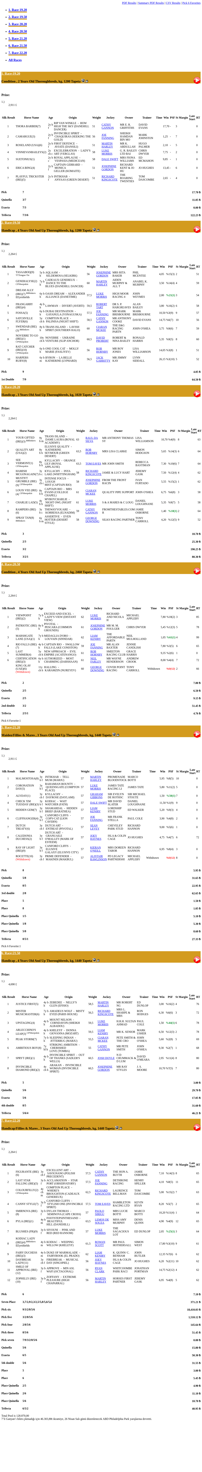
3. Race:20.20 (10, 387)
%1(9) (169, 802)
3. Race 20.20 (17, 24)
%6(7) (169, 319)
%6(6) (169, 1012)
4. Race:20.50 (10, 564)
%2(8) (169, 1039)
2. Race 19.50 (17, 17)
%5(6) (169, 827)
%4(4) (169, 660)
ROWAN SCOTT (100, 1243)
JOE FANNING (108, 136)
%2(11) (170, 1261)
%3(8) (169, 350)
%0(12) (170, 668)
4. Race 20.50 (17, 31)
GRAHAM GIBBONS (96, 796)
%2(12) (170, 1269)
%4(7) (169, 837)
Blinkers (32, 293)
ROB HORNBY (102, 350)
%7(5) (169, 1068)
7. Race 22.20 (17, 53)
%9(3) (169, 809)
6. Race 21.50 (17, 45)
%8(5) (169, 778)
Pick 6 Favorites (191, 2)
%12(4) (172, 472)
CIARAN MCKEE (101, 328)
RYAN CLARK (99, 1270)
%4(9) (171, 439)
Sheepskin (23, 284)
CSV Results (173, 2)
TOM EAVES (93, 463)
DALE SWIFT (110, 159)
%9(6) (169, 328)
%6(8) (171, 492)
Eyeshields (23, 297)
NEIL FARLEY (95, 660)
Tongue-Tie (24, 275)
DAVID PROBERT (102, 339)
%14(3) (172, 451)
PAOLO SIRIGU (99, 1212)
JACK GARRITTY (103, 359)
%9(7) (171, 502)
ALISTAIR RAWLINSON (98, 858)
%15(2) (172, 481)
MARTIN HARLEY (107, 145)
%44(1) (170, 1022)
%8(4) (169, 849)
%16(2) (170, 305)
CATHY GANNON (108, 126)
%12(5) (172, 519)
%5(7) (169, 1203)
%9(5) (169, 339)
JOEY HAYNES (95, 837)
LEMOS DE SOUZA (102, 1221)
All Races (15, 60)
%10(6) (172, 463)
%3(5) (169, 645)
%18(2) (170, 616)
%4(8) (169, 818)
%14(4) (170, 283)
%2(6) (169, 653)
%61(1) (170, 637)
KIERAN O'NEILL (95, 849)
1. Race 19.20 (17, 10)
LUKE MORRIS (107, 152)
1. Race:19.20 (10, 73)
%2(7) (169, 1047)
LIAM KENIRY (95, 637)
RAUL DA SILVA (92, 439)
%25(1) (170, 1231)
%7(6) (169, 1254)
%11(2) (170, 787)
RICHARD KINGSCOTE (110, 178)
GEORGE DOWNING (92, 520)
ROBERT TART (101, 306)
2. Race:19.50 (10, 222)
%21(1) (170, 295)
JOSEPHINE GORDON (109, 168)
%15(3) (170, 274)
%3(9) (169, 312)
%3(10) (170, 359)
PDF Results (129, 2)
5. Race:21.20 (10, 727)
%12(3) (170, 627)
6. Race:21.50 (10, 953)
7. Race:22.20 (10, 1120)
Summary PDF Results (151, 2)
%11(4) (170, 1058)
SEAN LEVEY (94, 827)
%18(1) (172, 511)
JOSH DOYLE (106, 1058)
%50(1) (170, 795)
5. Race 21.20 (17, 38)
